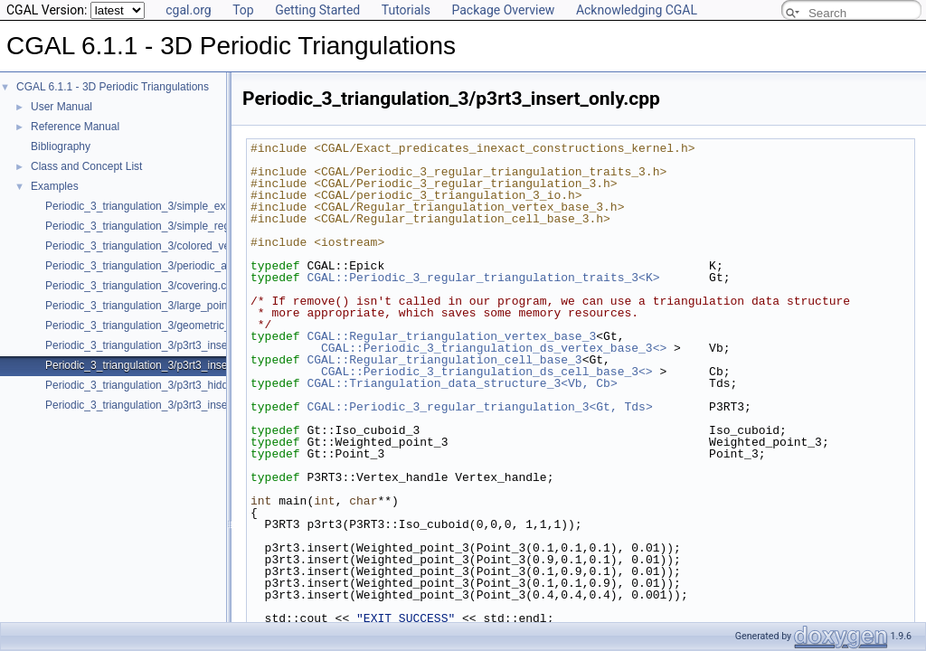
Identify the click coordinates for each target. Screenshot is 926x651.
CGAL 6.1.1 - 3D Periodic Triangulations (112, 86)
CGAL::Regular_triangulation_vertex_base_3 (451, 336)
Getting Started (317, 10)
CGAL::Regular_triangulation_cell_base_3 (444, 360)
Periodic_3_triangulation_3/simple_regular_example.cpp (180, 226)
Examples (55, 186)
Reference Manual (75, 126)
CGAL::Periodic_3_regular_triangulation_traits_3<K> (483, 277)
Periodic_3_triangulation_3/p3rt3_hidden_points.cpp (170, 385)
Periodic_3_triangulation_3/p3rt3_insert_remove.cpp (171, 345)
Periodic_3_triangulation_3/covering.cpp (141, 285)
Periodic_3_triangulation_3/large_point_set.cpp (158, 305)
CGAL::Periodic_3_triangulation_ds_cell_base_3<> (487, 371)
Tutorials (406, 10)
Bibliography (60, 146)
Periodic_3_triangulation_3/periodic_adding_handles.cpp (181, 265)
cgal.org (188, 10)
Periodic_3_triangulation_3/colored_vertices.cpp (161, 246)
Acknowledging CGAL (636, 10)
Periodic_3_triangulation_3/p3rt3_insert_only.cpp (162, 365)
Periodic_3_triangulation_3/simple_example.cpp (160, 206)
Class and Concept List (86, 166)
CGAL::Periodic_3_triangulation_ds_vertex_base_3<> (493, 348)
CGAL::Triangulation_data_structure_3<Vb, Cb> (462, 383)
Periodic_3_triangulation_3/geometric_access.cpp (165, 325)
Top (243, 10)
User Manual (61, 106)
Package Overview (502, 10)
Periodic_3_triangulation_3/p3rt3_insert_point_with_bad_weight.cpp (208, 405)
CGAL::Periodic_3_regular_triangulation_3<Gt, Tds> (479, 407)
